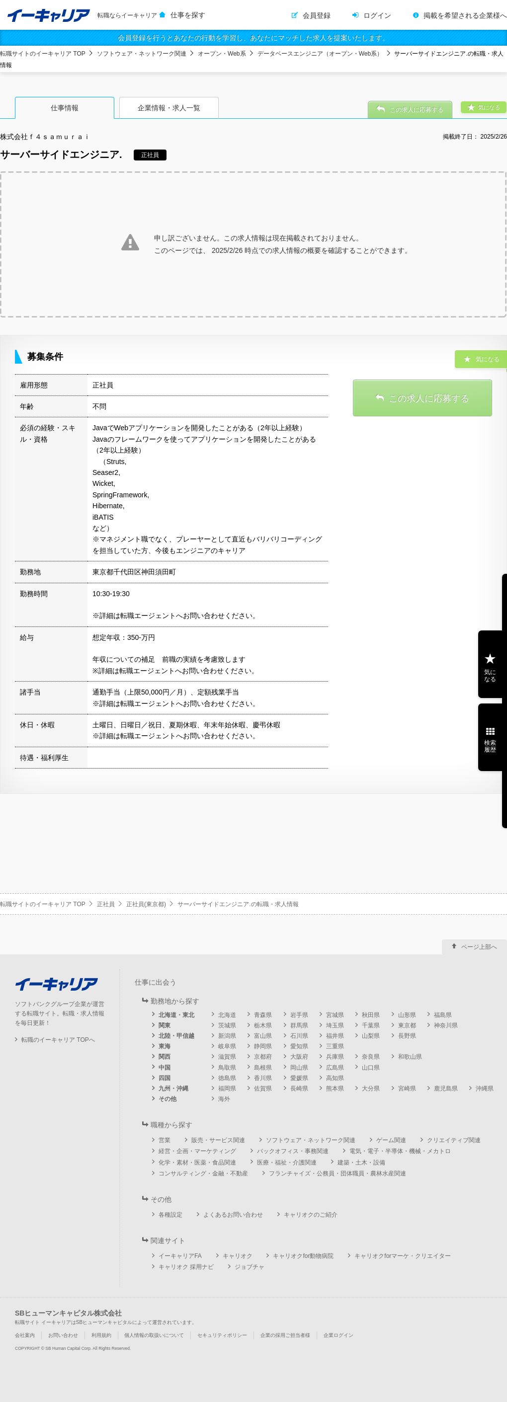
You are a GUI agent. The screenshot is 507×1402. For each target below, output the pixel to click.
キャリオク (238, 1255)
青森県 (263, 1015)
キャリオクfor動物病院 (303, 1255)
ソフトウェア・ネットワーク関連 (141, 53)
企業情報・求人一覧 (169, 108)
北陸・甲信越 (176, 1035)
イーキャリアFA (180, 1255)
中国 (164, 1067)
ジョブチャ (249, 1266)
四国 (164, 1078)
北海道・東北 (176, 1015)
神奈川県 (446, 1025)
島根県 (263, 1067)
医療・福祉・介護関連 (287, 1162)
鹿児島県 (446, 1088)
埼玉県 (335, 1025)
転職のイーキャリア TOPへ (58, 1039)
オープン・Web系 (222, 53)
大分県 (371, 1088)
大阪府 (299, 1056)
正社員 (106, 904)
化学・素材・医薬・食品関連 (197, 1162)
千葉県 (371, 1025)
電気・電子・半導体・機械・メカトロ (400, 1151)
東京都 (407, 1025)
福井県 (335, 1035)
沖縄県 (485, 1088)
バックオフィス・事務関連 (293, 1151)
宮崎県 (407, 1088)
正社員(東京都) (146, 904)
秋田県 (371, 1015)
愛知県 (299, 1046)
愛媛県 (299, 1078)
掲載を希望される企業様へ (465, 15)
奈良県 (371, 1056)
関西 (164, 1056)
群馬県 (299, 1025)
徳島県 (227, 1078)
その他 (167, 1098)
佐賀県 (263, 1088)
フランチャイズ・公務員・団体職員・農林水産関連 (337, 1173)
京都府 (263, 1056)
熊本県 (335, 1088)
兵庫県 (335, 1056)
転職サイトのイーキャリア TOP (42, 53)
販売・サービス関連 (218, 1140)
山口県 (371, 1067)
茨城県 (227, 1025)
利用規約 (101, 1335)
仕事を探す (187, 15)
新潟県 (227, 1035)
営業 (164, 1140)
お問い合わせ (63, 1335)
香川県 (263, 1078)
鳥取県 (227, 1067)
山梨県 (371, 1035)
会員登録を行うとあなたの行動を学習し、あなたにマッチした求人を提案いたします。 (253, 38)
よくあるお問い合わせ (233, 1214)
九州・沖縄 (173, 1088)
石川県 (299, 1035)
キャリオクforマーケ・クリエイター (402, 1255)
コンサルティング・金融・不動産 (203, 1173)
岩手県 (299, 1015)
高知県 (335, 1078)
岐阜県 (227, 1046)
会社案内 (25, 1335)
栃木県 (263, 1025)
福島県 (443, 1015)
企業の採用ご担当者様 (285, 1335)
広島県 (335, 1067)
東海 (164, 1046)
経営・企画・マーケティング (197, 1151)
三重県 (335, 1046)
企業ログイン (338, 1335)
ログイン (377, 15)
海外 (224, 1098)
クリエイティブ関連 (454, 1140)
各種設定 (170, 1214)
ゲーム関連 (391, 1140)
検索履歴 (490, 746)
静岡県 (263, 1046)
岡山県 (299, 1067)
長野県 (407, 1035)
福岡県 (227, 1088)
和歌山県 (410, 1056)
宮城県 (335, 1015)
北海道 (227, 1015)
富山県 (263, 1035)
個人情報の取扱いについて (154, 1335)
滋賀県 (227, 1056)
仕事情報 (65, 108)
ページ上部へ (479, 946)
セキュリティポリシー (222, 1335)
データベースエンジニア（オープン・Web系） (320, 53)
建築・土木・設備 (361, 1162)
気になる (490, 676)
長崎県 (299, 1088)
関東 (164, 1025)
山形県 (407, 1015)
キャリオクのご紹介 (311, 1214)
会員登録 (317, 15)
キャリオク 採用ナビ (186, 1266)
